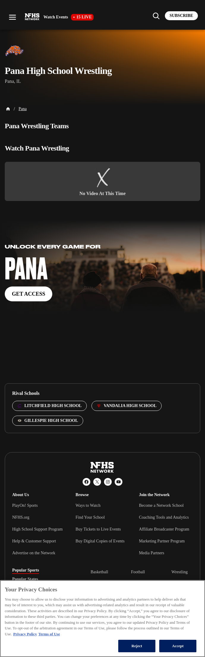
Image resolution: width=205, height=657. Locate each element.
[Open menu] (12, 17)
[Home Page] (8, 109)
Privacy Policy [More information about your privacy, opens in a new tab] (25, 634)
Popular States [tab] (25, 579)
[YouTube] (118, 482)
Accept (178, 646)
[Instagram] (108, 482)
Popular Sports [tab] (25, 570)
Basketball (99, 572)
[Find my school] (156, 15)
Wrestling (179, 572)
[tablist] (42, 579)
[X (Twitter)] (97, 482)
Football (138, 572)
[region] (102, 618)
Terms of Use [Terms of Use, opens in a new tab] (49, 634)
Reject (136, 646)
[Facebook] (86, 482)
